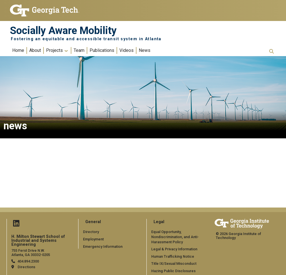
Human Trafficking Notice (172, 256)
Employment (93, 239)
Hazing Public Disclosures (173, 271)
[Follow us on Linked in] (16, 225)
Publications (102, 50)
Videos (126, 50)
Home (18, 50)
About (35, 50)
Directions (26, 267)
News (144, 50)
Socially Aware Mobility (63, 31)
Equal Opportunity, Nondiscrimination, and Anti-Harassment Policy (175, 237)
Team (79, 50)
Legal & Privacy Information (174, 249)
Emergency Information (103, 246)
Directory (91, 232)
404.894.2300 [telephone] (28, 261)
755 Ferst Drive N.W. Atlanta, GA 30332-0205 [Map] (30, 252)
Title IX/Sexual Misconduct (173, 263)
